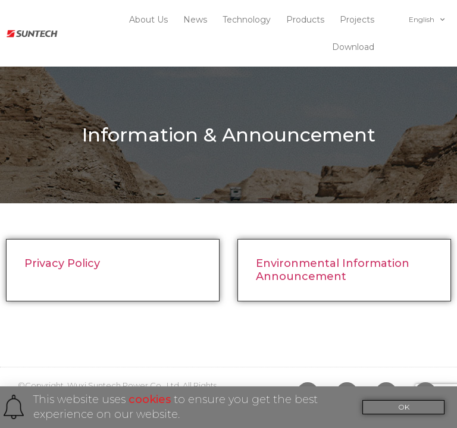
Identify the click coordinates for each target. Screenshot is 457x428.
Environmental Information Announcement (332, 242)
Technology (250, 20)
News (198, 20)
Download (356, 47)
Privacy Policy (62, 236)
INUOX (76, 383)
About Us (151, 20)
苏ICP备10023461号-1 (154, 383)
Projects (360, 20)
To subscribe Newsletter (103, 369)
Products (308, 20)
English (427, 19)
